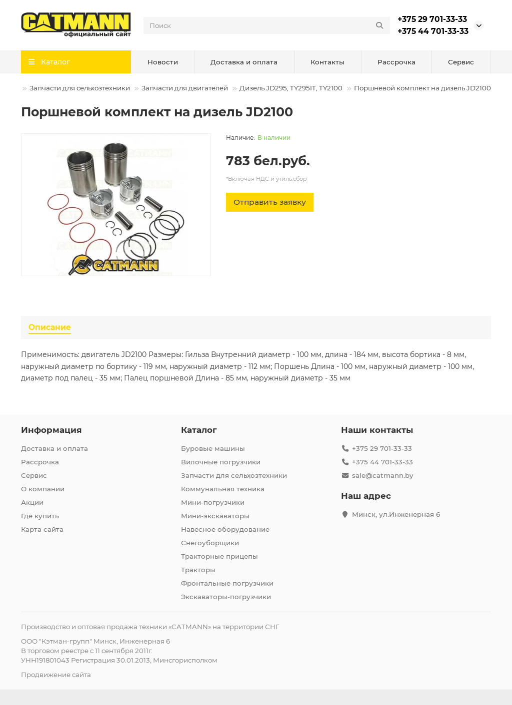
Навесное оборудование (225, 529)
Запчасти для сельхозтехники (80, 88)
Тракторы (198, 570)
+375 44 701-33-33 (433, 31)
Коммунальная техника (222, 489)
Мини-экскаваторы (215, 516)
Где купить (40, 516)
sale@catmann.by (382, 475)
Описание (49, 327)
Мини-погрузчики (212, 502)
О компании (42, 489)
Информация (51, 430)
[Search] (267, 25)
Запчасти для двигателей (185, 88)
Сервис (461, 62)
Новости (163, 62)
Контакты (327, 62)
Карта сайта (42, 529)
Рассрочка (397, 62)
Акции (32, 502)
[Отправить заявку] (270, 202)
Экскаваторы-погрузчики (226, 597)
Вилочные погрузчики (220, 462)
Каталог (199, 430)
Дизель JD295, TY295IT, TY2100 (291, 88)
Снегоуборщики (210, 543)
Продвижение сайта (56, 675)
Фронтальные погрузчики (227, 583)
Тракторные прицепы (219, 556)
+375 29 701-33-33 (432, 19)
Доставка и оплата (244, 62)
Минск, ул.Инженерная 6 (396, 514)
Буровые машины (213, 448)
